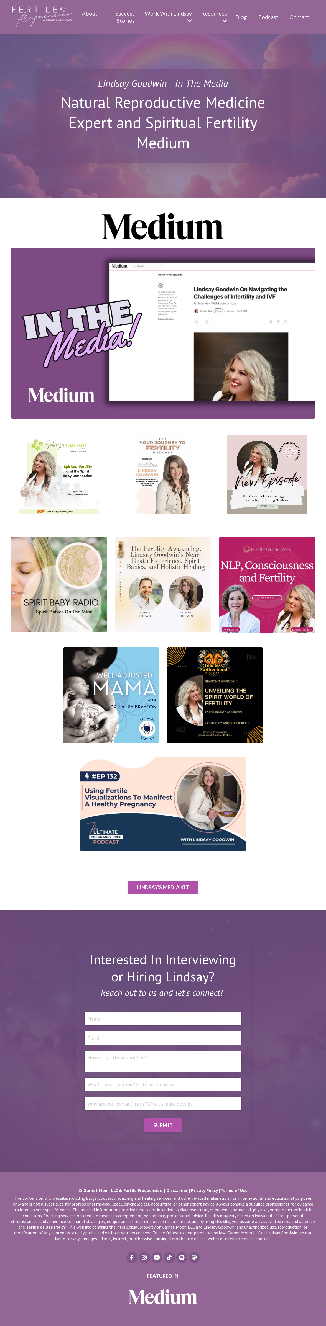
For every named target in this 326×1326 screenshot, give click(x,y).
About (89, 13)
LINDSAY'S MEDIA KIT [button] (163, 887)
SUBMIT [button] (163, 1125)
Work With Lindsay (167, 17)
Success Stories (124, 17)
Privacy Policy (204, 1190)
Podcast (268, 17)
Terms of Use (234, 1190)
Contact (299, 17)
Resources (213, 17)
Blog (240, 17)
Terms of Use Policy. (46, 1227)
